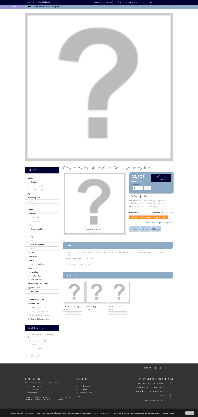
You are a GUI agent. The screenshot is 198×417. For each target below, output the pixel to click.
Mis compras (80, 383)
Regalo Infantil (33, 291)
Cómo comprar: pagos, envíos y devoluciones (42, 383)
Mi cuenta (82, 379)
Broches (32, 233)
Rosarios (31, 260)
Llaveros (31, 268)
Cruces (30, 209)
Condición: (156, 212)
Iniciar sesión (132, 2)
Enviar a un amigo (153, 223)
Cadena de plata (92, 306)
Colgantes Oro (34, 221)
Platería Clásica (35, 307)
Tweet (134, 229)
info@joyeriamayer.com (159, 400)
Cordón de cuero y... (72, 306)
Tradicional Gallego (36, 264)
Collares (31, 252)
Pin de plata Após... (116, 306)
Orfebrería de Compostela (38, 319)
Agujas (31, 237)
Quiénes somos (35, 349)
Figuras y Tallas (34, 287)
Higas (30, 194)
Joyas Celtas (32, 256)
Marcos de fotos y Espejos (39, 311)
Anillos (30, 178)
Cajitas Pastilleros (35, 280)
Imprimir (168, 223)
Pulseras (31, 248)
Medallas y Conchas (35, 197)
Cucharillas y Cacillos (36, 276)
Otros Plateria (33, 303)
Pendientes (32, 182)
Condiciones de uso (37, 345)
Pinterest (156, 229)
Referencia (133, 212)
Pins (31, 240)
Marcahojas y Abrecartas (38, 284)
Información (35, 327)
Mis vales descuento (83, 386)
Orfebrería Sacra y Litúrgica (39, 315)
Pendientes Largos (36, 190)
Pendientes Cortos (36, 186)
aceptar (190, 413)
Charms (32, 225)
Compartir (146, 229)
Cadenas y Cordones (36, 299)
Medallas (32, 201)
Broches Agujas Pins (36, 229)
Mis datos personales (84, 392)
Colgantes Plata (35, 217)
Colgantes (32, 213)
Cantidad (137, 184)
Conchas (32, 205)
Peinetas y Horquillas (36, 244)
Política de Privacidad (37, 341)
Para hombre (33, 272)
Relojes (30, 295)
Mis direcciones (82, 389)
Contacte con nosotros (103, 2)
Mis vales (79, 396)
